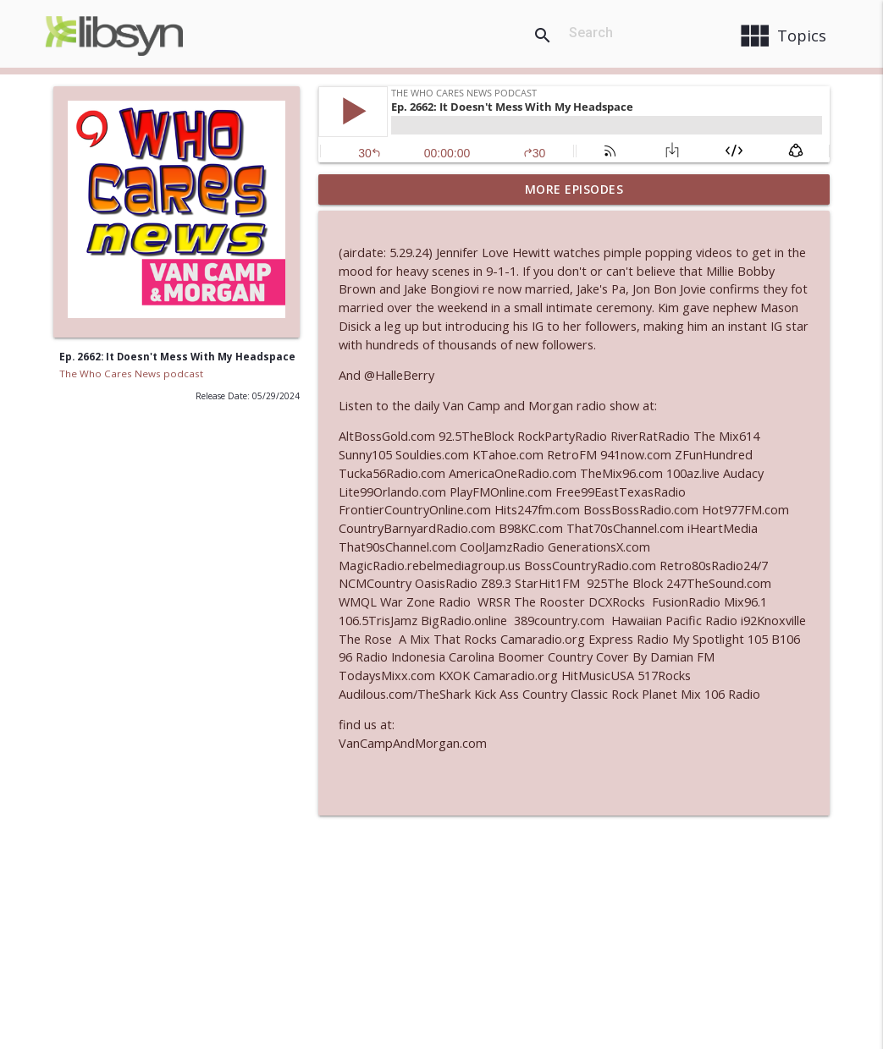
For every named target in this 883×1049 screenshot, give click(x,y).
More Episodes (574, 189)
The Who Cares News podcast (131, 373)
